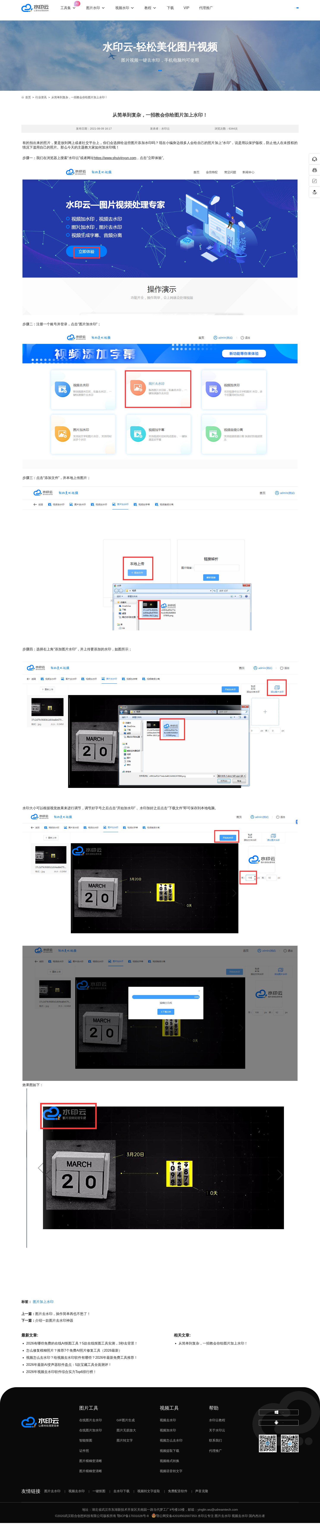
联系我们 (215, 1451)
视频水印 (130, 10)
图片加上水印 (43, 1312)
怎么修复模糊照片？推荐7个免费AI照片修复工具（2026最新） (74, 1361)
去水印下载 (121, 1502)
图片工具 (88, 1419)
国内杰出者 (257, 1526)
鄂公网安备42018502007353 (174, 1526)
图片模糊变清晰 (90, 1471)
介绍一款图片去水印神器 (54, 1331)
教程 (155, 10)
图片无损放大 (126, 1441)
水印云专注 (206, 1526)
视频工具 (169, 1419)
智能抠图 (85, 1451)
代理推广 (215, 1461)
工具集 (76, 6)
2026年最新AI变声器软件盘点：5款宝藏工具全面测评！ (69, 1375)
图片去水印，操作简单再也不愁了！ (62, 1324)
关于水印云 (217, 1441)
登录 (260, 10)
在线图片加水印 (90, 1441)
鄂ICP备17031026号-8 (133, 1526)
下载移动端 (278, 1443)
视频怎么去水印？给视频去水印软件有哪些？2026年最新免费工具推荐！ (82, 1368)
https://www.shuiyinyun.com (115, 169)
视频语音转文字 (171, 1482)
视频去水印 (168, 1431)
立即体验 (160, 75)
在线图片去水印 (90, 1431)
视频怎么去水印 (171, 1451)
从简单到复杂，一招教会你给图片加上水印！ (213, 1354)
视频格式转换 (169, 1471)
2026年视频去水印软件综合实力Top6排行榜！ (61, 1382)
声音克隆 (201, 1502)
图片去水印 (52, 1502)
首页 (26, 108)
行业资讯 (41, 108)
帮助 (214, 1419)
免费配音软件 (177, 1502)
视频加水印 (168, 1441)
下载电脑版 (278, 1426)
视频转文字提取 (148, 1502)
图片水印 (101, 10)
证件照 (84, 1461)
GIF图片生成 (126, 1431)
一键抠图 (98, 1502)
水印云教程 (217, 1431)
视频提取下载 (169, 1461)
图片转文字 (125, 1451)
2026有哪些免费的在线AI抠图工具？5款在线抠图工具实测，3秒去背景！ (82, 1354)
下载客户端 (286, 10)
